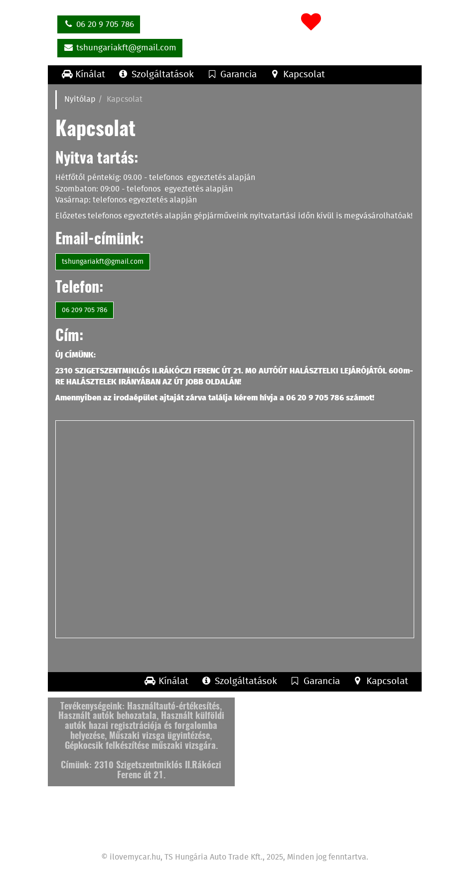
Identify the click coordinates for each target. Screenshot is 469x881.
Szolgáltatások (155, 74)
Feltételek (350, 830)
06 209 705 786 (84, 310)
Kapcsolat (297, 74)
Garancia (231, 74)
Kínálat (83, 74)
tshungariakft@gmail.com (120, 47)
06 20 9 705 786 (99, 23)
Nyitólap (80, 99)
